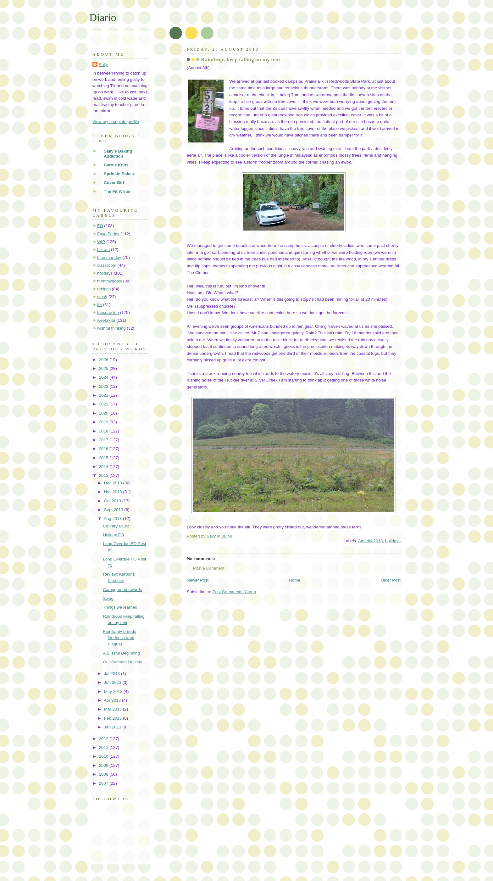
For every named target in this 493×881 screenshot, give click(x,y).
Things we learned (120, 607)
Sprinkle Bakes (119, 173)
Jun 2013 (113, 682)
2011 (104, 747)
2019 (104, 422)
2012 (104, 738)
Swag (108, 598)
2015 (104, 457)
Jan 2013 (113, 727)
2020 (104, 413)
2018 (104, 431)
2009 (104, 765)
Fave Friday (108, 233)
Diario (102, 17)
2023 (104, 386)
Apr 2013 (113, 700)
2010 (104, 756)
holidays (393, 540)
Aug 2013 (113, 518)
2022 (104, 395)
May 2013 (114, 691)
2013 (104, 475)
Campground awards (122, 589)
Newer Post (197, 580)
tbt (99, 304)
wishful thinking (111, 328)
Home (294, 580)
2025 (104, 368)
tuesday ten (108, 312)
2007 (104, 783)
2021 (104, 404)
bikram (103, 249)
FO (100, 225)
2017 (104, 440)
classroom (106, 265)
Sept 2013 (114, 509)
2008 (104, 774)
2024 (104, 377)
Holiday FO (113, 535)
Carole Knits (116, 165)
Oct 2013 (113, 501)
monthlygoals (109, 281)
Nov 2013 (113, 491)
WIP (101, 241)
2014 (104, 466)
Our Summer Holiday (122, 662)
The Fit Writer (117, 191)
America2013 (370, 540)
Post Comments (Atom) (234, 591)
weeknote (106, 320)
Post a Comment (208, 568)
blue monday (109, 257)
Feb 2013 (113, 718)
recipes (104, 289)
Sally (103, 64)
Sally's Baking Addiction (118, 154)
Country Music (116, 526)
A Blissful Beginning (121, 653)
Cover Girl (114, 182)
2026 (104, 359)
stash (102, 296)
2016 (104, 448)
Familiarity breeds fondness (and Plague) (119, 637)
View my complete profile (115, 121)
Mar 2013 (113, 709)
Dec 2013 (113, 483)
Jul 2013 (112, 673)
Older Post (391, 580)
